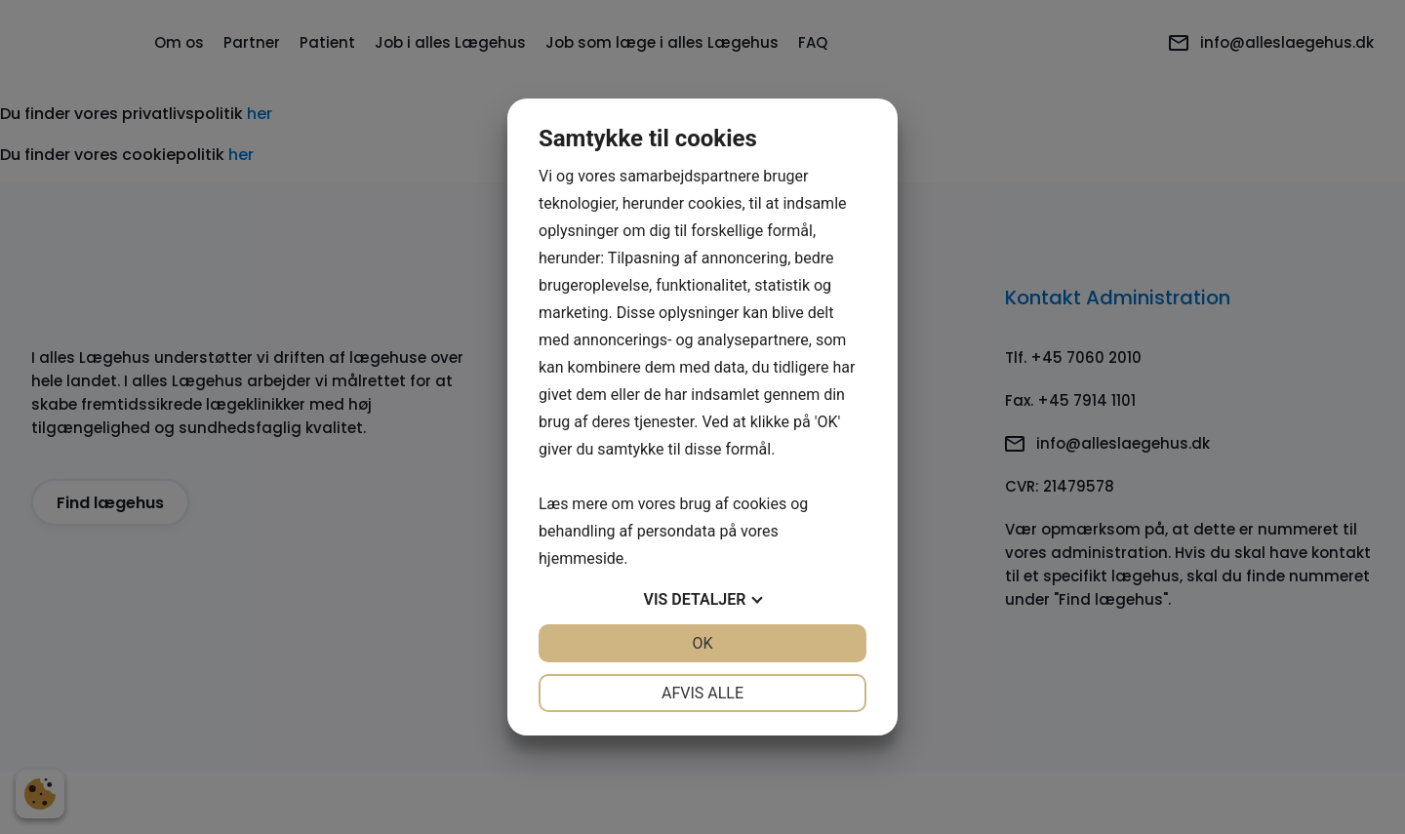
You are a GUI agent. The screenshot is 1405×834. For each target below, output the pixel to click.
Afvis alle (702, 693)
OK (702, 643)
